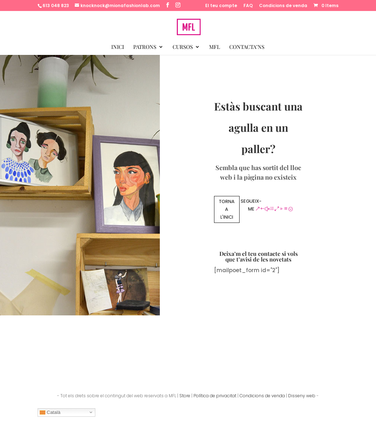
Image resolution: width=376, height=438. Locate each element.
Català (50, 412)
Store (184, 396)
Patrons (144, 47)
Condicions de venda (283, 6)
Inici (117, 47)
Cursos (183, 47)
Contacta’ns (246, 47)
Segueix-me (251, 205)
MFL (214, 47)
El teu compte (221, 6)
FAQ (248, 6)
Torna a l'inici (227, 209)
